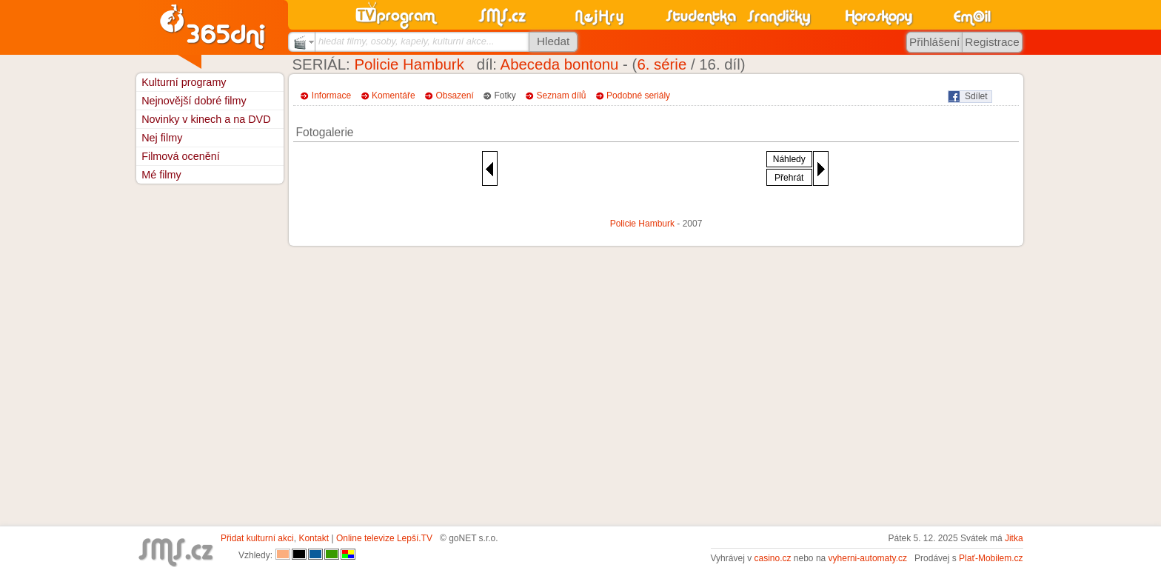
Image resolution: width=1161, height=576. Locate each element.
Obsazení (454, 95)
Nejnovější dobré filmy (194, 101)
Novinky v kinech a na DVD (205, 119)
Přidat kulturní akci (257, 538)
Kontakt (313, 538)
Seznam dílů (561, 95)
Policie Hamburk (409, 64)
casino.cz (772, 558)
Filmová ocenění (180, 156)
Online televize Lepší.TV (384, 538)
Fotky (505, 95)
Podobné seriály (638, 95)
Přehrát (788, 178)
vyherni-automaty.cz (868, 558)
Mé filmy (161, 175)
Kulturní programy (183, 82)
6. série (661, 64)
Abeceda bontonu (560, 64)
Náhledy (789, 159)
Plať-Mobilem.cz (991, 558)
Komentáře (393, 95)
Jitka (1014, 538)
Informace (331, 95)
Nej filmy (161, 138)
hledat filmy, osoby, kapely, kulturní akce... (406, 41)
